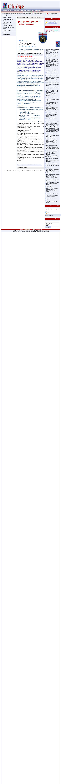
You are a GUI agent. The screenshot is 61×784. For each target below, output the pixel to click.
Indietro (21, 167)
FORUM (4, 15)
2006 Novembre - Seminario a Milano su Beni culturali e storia (52, 124)
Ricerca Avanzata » (49, 215)
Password (47, 224)
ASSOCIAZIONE (6, 13)
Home (21, 17)
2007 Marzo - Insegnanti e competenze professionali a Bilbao (51, 115)
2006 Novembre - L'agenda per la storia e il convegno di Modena (52, 133)
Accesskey (15, 231)
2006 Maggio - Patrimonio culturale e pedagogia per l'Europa (51, 153)
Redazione (47, 230)
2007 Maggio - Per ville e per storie (52, 113)
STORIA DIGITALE (39, 13)
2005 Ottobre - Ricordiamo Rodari (51, 198)
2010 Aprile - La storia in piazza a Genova (52, 85)
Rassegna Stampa (7, 30)
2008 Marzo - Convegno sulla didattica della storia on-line (52, 108)
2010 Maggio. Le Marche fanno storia (52, 80)
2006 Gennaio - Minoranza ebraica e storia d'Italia (51, 164)
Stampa (25, 167)
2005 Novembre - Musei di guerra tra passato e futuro (52, 175)
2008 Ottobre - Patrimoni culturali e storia (52, 97)
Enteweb (47, 231)
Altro (4, 32)
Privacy (19, 231)
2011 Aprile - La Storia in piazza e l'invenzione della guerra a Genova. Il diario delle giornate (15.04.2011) (52, 61)
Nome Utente (47, 221)
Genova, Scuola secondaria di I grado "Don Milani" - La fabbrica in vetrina (52, 180)
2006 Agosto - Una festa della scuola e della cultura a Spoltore (52, 148)
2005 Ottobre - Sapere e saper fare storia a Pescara (52, 194)
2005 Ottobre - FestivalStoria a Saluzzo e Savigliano (52, 196)
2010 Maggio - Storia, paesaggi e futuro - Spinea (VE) (52, 78)
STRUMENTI (29, 13)
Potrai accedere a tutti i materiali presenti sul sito (52, 23)
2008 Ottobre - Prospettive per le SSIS (52, 100)
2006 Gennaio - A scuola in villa (52, 165)
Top (18, 167)
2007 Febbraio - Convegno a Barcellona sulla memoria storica (52, 121)
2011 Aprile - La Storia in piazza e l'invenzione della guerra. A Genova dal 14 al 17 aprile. (52, 69)
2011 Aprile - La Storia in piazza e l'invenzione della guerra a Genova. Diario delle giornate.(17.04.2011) (52, 52)
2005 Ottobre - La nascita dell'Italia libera (51, 186)
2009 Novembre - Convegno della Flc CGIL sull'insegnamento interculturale (52, 87)
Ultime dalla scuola (7, 17)
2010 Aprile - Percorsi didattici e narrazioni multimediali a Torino (52, 83)
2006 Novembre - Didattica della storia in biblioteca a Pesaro (52, 126)
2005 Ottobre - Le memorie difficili (51, 191)
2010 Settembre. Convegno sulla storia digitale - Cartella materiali (52, 75)
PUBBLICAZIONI (21, 13)
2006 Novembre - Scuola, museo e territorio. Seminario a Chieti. (52, 131)
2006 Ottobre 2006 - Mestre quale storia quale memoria (51, 138)
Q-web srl (43, 231)
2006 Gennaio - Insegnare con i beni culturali (52, 161)
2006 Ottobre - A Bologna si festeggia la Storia (51, 141)
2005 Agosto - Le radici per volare (51, 202)
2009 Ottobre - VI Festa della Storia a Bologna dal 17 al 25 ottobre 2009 (52, 91)
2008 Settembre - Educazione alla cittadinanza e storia (52, 103)
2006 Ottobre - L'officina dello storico (52, 143)
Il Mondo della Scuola (7, 25)
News (25, 17)
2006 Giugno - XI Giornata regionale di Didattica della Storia (52, 150)
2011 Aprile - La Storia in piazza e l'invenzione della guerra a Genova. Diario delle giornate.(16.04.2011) (52, 56)
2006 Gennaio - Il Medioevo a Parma (52, 159)
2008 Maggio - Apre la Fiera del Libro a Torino (52, 105)
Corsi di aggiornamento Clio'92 (8, 20)
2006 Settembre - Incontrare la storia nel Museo (52, 146)
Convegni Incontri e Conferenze (7, 23)
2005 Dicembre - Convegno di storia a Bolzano (52, 167)
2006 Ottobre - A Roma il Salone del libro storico (52, 136)
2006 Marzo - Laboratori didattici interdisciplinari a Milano (52, 156)
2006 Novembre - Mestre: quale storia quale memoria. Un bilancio (52, 129)
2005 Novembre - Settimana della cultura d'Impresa (52, 172)
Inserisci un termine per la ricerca (51, 209)
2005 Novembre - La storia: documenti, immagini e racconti (52, 177)
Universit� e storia (7, 34)
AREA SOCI (53, 13)
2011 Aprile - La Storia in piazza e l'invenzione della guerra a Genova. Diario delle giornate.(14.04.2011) (52, 65)
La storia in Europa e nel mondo (8, 28)
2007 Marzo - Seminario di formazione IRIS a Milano (51, 118)
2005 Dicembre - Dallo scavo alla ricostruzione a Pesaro (52, 170)
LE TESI (13, 13)
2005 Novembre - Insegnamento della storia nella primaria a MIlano (52, 183)
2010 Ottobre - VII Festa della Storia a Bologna (52, 72)
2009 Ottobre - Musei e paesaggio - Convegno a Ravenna (51, 94)
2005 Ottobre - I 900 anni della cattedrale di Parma (52, 189)
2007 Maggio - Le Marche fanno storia (52, 110)
